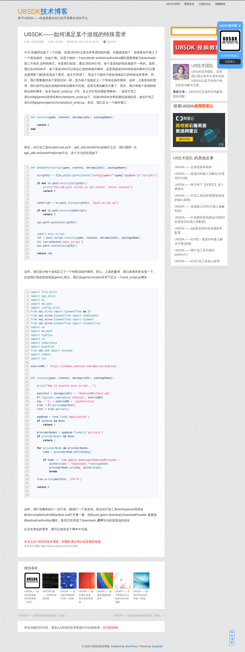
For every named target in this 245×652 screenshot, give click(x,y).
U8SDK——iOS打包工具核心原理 (197, 261)
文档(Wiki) (205, 4)
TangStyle (157, 646)
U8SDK (59, 41)
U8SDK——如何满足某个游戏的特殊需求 (75, 34)
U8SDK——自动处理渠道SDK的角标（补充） (31, 596)
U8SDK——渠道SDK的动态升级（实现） (140, 595)
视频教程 (220, 4)
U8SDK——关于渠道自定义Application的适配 (122, 596)
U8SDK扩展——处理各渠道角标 (49, 595)
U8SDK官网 (173, 4)
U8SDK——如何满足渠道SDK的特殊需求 (86, 596)
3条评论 (111, 41)
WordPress (131, 646)
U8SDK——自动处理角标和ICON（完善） (68, 595)
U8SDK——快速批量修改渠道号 (104, 595)
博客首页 (189, 4)
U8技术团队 (37, 41)
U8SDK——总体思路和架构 (193, 167)
